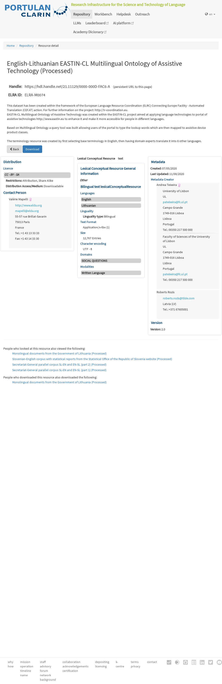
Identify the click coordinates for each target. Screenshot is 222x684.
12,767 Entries (92, 238)
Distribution (12, 162)
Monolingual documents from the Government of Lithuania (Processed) (59, 353)
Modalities (87, 267)
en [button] (210, 14)
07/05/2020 (163, 168)
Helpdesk (123, 14)
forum (44, 671)
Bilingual (99, 216)
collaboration (72, 662)
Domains (86, 254)
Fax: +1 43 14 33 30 (27, 239)
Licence (8, 168)
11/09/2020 (167, 174)
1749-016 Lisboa (173, 213)
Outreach (142, 14)
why (10, 662)
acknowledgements (75, 666)
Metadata (158, 162)
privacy (135, 666)
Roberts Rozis (166, 292)
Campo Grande (173, 208)
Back (14, 149)
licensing (101, 666)
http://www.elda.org (28, 205)
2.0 (157, 329)
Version (156, 322)
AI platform (123, 23)
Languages (87, 193)
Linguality (86, 211)
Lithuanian (89, 206)
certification (70, 671)
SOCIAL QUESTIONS (94, 261)
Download (32, 149)
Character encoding (93, 244)
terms (135, 662)
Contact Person (14, 192)
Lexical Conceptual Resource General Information (108, 171)
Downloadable (34, 186)
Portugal (168, 224)
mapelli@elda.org (27, 211)
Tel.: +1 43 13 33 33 (27, 233)
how (11, 666)
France (19, 227)
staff (43, 662)
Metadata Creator (162, 179)
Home (11, 46)
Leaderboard (97, 23)
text (120, 158)
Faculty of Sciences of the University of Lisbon (186, 239)
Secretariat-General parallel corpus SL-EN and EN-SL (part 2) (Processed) (59, 364)
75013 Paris (22, 222)
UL (164, 196)
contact (152, 662)
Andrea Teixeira (169, 185)
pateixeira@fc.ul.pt (175, 202)
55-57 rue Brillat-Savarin (31, 216)
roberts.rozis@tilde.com (178, 298)
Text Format (88, 222)
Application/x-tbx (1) (96, 227)
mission (25, 662)
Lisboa (167, 219)
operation (26, 666)
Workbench (103, 14)
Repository (81, 14)
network (45, 675)
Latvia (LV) (169, 304)
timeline (25, 671)
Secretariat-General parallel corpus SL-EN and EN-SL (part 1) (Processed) (59, 370)
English (86, 199)
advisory (45, 666)
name (24, 675)
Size (82, 233)
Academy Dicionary (89, 31)
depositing (102, 662)
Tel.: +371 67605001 (175, 309)
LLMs (77, 23)
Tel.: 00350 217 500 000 (178, 230)
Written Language (93, 273)
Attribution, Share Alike (29, 181)
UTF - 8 (87, 249)
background (48, 680)
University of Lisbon (176, 191)
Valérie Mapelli (20, 199)
